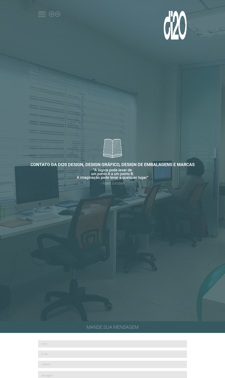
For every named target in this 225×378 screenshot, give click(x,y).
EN (58, 14)
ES (52, 14)
